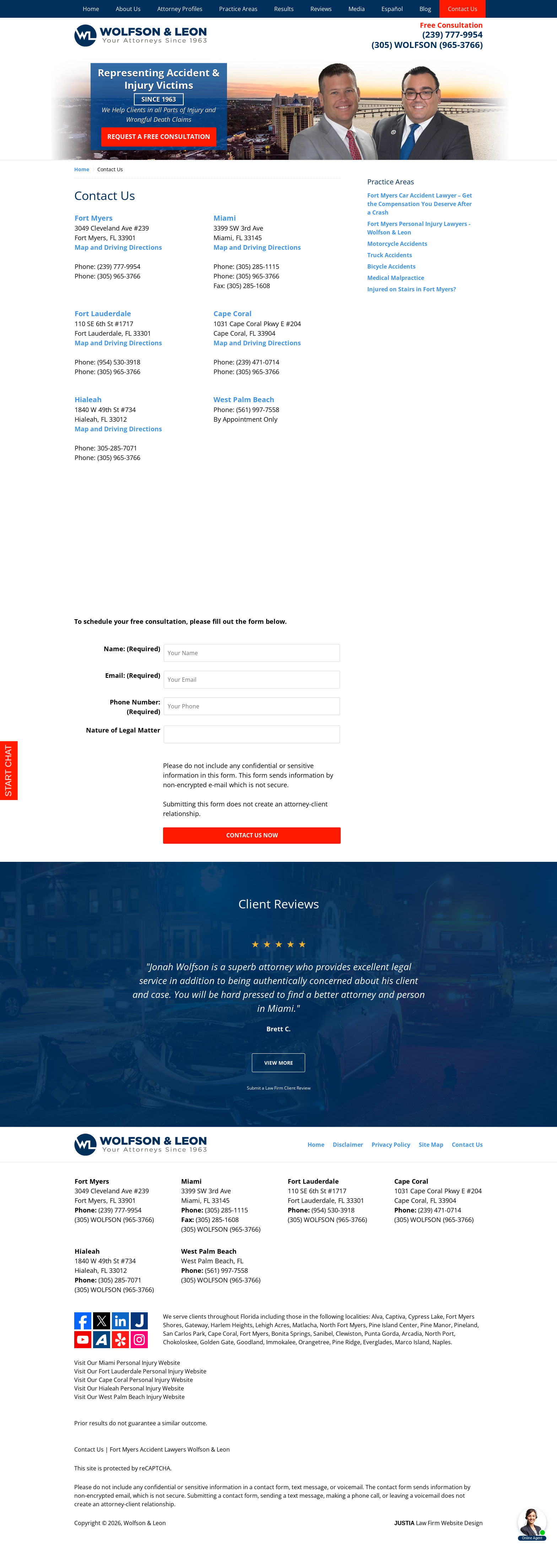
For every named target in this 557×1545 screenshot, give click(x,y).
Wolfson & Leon (145, 1523)
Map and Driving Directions (118, 247)
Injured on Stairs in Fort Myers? (411, 289)
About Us (128, 9)
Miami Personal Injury (128, 1363)
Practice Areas (238, 9)
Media (356, 9)
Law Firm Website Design (438, 1523)
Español (392, 9)
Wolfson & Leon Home (140, 36)
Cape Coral (232, 313)
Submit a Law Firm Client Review (278, 1088)
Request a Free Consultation (158, 137)
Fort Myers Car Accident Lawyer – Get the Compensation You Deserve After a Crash (419, 203)
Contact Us (462, 9)
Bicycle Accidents (391, 266)
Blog (425, 9)
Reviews (321, 9)
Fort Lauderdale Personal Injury (142, 1371)
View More (278, 1062)
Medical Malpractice (395, 278)
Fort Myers (94, 218)
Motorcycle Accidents (397, 244)
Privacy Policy (391, 1145)
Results (284, 9)
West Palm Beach (243, 399)
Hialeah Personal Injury (130, 1388)
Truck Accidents (389, 255)
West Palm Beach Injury (131, 1397)
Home (91, 9)
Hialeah (88, 399)
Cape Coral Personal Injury (135, 1380)
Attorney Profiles (179, 9)
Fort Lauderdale (103, 313)
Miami (224, 218)
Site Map (431, 1145)
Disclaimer (348, 1145)
